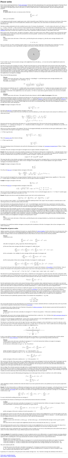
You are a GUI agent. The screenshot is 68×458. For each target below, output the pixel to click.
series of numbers (41, 231)
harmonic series (8, 138)
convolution (34, 289)
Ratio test (64, 98)
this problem (49, 267)
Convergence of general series (50, 146)
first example (12, 389)
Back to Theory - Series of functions (8, 456)
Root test (40, 98)
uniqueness (3, 30)
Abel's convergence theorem (59, 315)
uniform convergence (37, 307)
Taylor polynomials (23, 5)
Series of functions (14, 337)
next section (29, 304)
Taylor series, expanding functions (8, 455)
